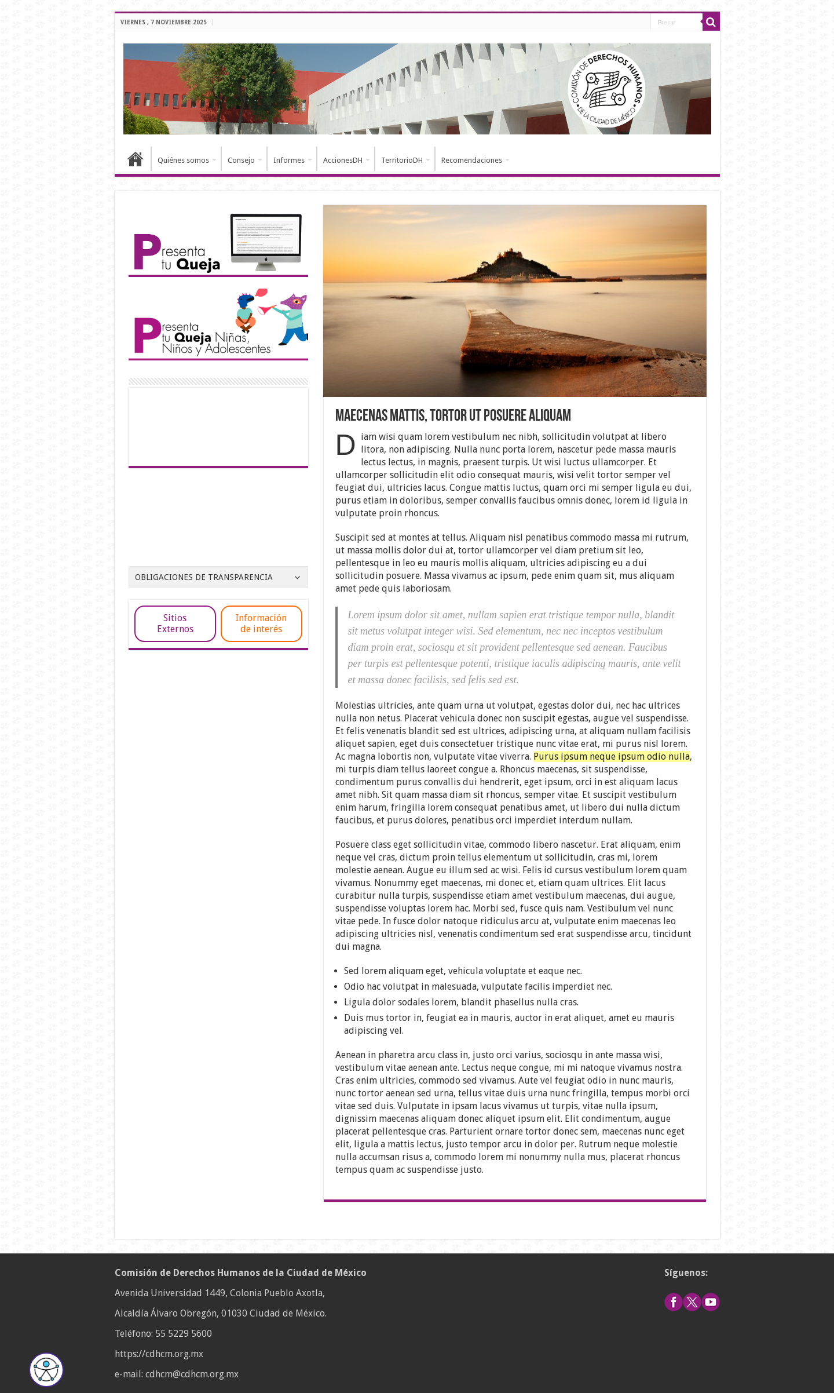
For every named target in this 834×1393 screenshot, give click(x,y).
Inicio (135, 159)
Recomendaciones (471, 160)
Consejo (241, 160)
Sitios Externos (175, 623)
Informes (289, 160)
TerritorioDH (402, 160)
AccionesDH (343, 160)
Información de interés (261, 623)
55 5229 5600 (183, 1333)
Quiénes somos (183, 160)
